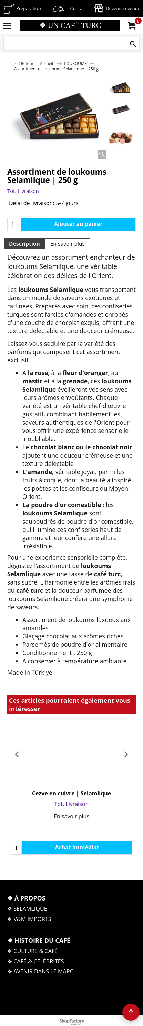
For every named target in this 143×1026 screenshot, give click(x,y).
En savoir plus (67, 244)
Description (24, 244)
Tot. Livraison (23, 190)
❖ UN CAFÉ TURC (70, 25)
